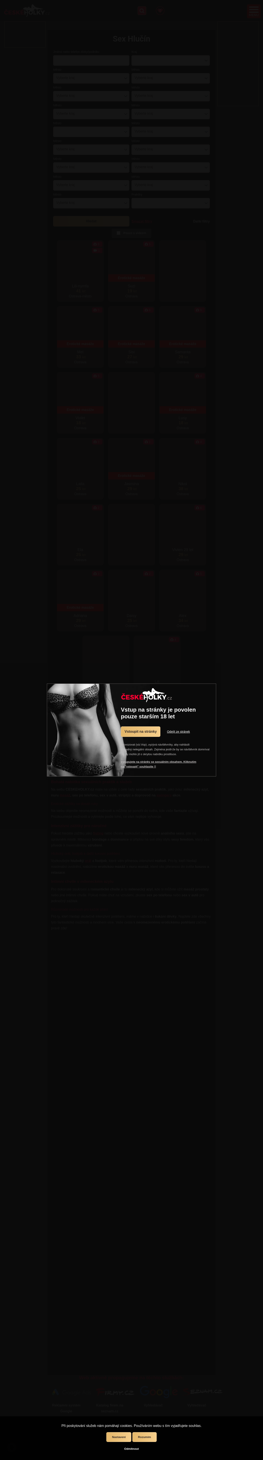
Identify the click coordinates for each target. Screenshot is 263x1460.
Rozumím (144, 1437)
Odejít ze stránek (178, 731)
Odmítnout (131, 1448)
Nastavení (119, 1437)
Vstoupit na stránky (141, 731)
